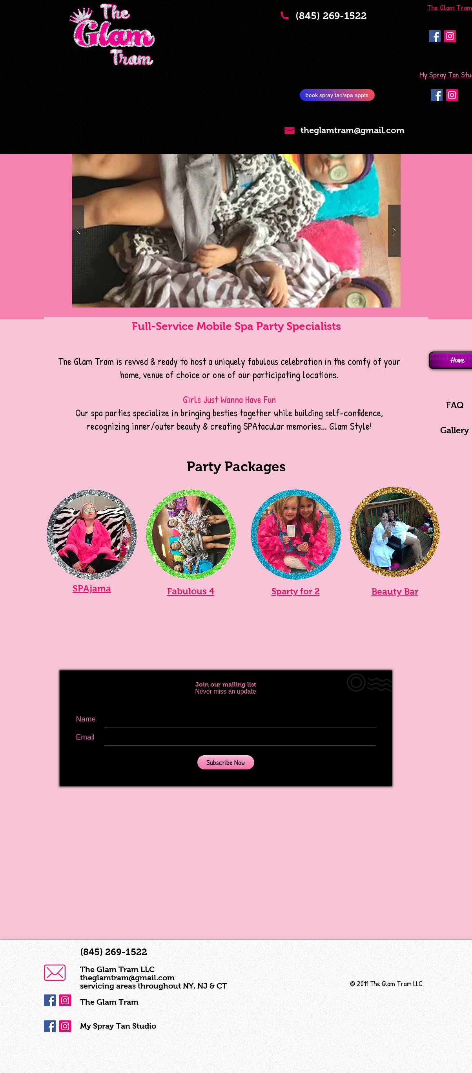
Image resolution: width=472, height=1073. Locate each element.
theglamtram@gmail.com (127, 977)
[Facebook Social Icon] (435, 36)
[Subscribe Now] (225, 762)
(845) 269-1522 (336, 20)
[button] (236, 231)
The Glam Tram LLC (117, 969)
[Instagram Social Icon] (450, 36)
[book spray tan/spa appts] (337, 95)
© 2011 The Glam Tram (381, 984)
